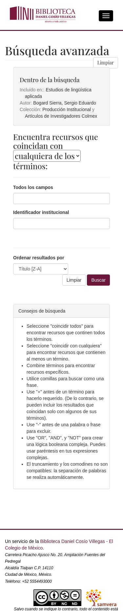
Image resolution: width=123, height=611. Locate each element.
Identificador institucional (41, 212)
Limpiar (105, 62)
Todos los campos (33, 187)
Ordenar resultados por (38, 257)
